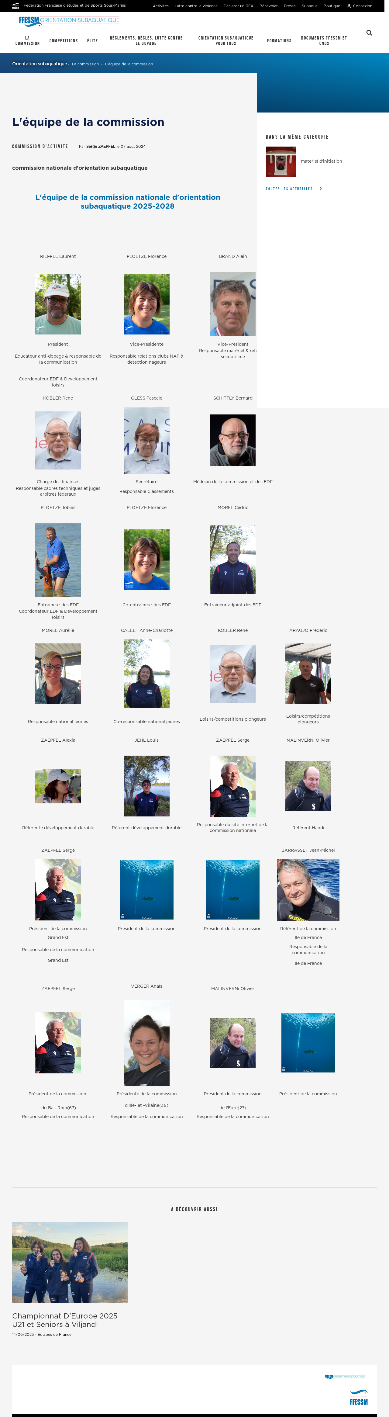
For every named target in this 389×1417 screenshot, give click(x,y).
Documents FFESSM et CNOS (324, 40)
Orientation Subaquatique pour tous (226, 40)
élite (92, 40)
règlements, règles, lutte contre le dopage (146, 40)
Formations (279, 40)
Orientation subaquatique (39, 64)
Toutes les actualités (289, 188)
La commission (27, 40)
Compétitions (64, 40)
